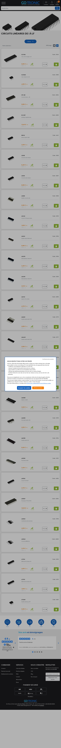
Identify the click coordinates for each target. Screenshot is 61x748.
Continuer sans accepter (48, 359)
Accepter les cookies (24, 388)
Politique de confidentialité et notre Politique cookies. (38, 383)
